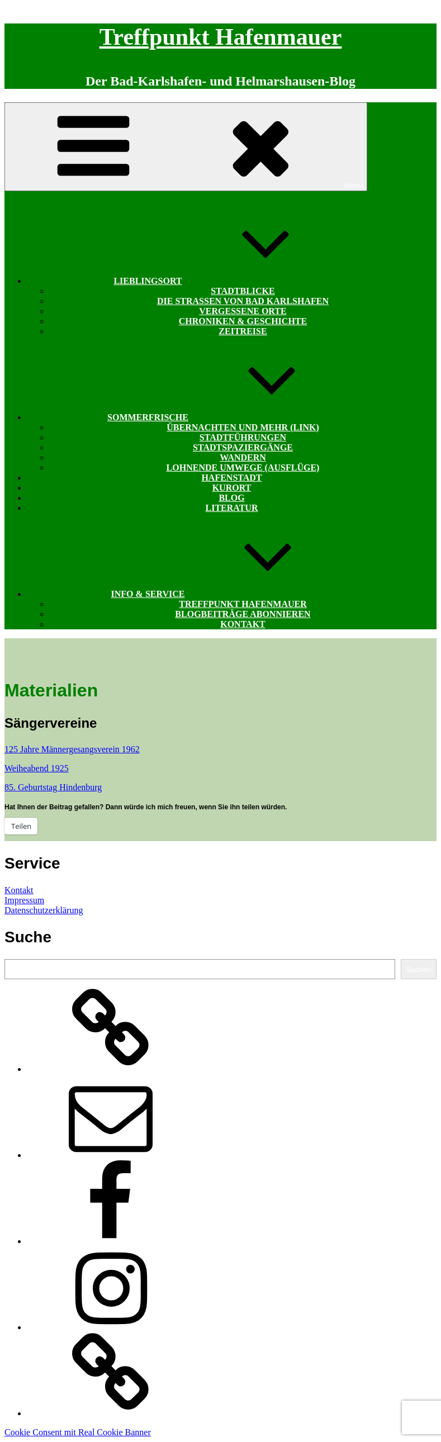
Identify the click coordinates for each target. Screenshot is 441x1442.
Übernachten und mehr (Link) (243, 427)
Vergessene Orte (242, 311)
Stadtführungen (243, 437)
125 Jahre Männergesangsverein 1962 (72, 749)
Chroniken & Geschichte (243, 321)
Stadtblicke (242, 291)
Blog (231, 497)
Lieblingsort (231, 281)
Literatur (232, 508)
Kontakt (242, 624)
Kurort (232, 487)
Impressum (24, 900)
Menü (186, 146)
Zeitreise (243, 331)
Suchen (418, 969)
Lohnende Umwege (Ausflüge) (243, 467)
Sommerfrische (231, 417)
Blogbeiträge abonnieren (242, 614)
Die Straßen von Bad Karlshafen (243, 301)
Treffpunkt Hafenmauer (220, 37)
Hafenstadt (231, 477)
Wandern (243, 457)
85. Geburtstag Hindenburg (53, 787)
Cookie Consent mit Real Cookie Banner (77, 1432)
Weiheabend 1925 (36, 768)
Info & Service (232, 594)
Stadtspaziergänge (243, 447)
